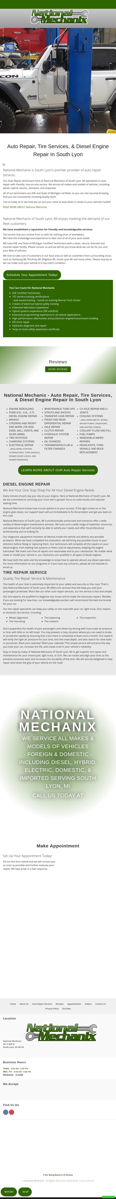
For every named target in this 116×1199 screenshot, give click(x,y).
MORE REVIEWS (58, 371)
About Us (24, 1005)
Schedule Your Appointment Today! (32, 276)
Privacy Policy (51, 1010)
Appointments (74, 1005)
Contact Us (100, 1005)
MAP (25, 1192)
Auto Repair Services (42, 1005)
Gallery (88, 1005)
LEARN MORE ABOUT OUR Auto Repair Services (58, 471)
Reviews (60, 1005)
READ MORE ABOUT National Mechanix (25, 208)
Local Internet (86, 1182)
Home (13, 1005)
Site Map (66, 1010)
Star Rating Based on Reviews (58, 1176)
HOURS (9, 1192)
